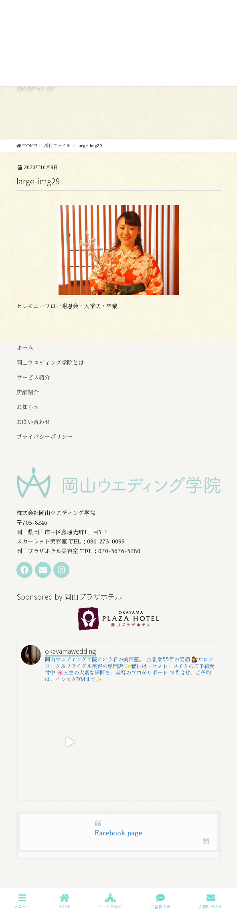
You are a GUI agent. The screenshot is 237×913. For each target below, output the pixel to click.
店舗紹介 (27, 392)
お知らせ (27, 407)
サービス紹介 (33, 377)
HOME (64, 901)
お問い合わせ (33, 422)
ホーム (24, 348)
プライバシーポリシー (44, 437)
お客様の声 (160, 901)
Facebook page (118, 833)
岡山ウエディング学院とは (50, 363)
